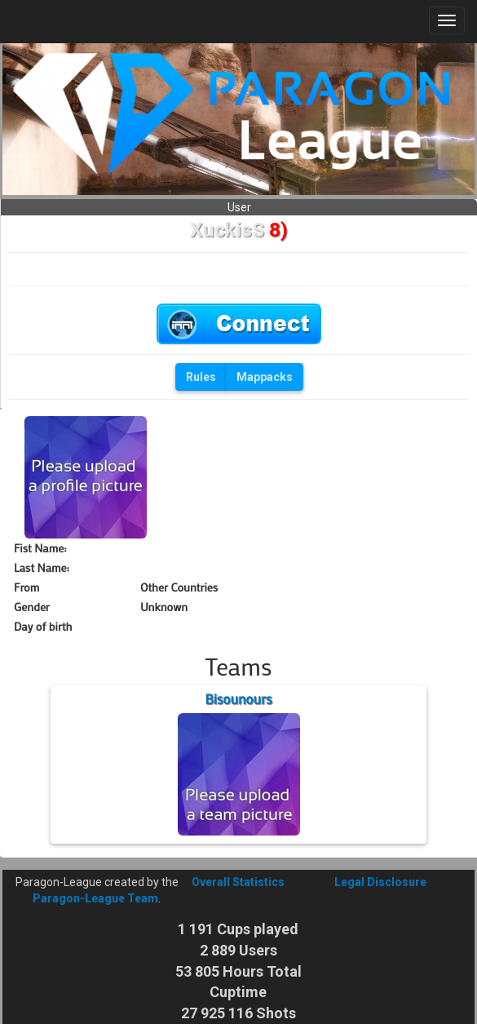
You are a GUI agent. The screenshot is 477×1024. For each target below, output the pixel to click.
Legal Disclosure (380, 882)
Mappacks (264, 376)
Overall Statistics (238, 882)
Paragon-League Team (95, 898)
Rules (201, 376)
